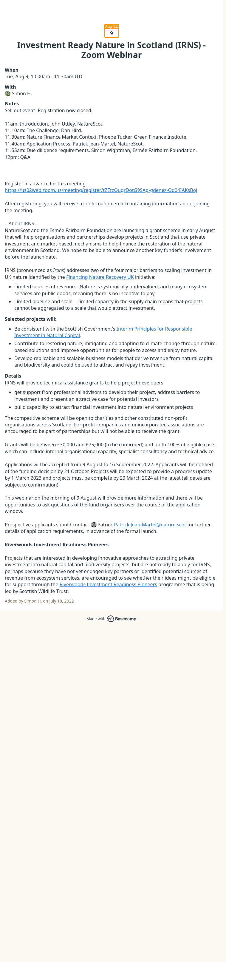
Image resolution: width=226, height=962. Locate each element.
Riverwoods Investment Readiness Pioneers (108, 584)
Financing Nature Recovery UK (100, 277)
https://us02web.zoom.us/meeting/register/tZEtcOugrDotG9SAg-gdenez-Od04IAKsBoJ (101, 190)
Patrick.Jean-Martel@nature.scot (150, 524)
